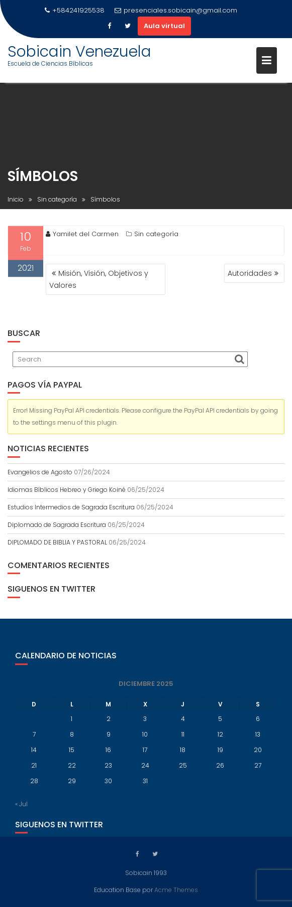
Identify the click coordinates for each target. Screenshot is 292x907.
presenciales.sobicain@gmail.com (176, 10)
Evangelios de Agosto (40, 472)
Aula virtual (164, 26)
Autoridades (250, 273)
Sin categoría (156, 235)
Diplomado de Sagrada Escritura (57, 524)
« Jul (21, 809)
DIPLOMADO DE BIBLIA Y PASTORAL (57, 542)
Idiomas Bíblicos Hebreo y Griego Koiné (67, 489)
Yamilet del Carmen (82, 235)
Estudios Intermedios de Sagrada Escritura (71, 507)
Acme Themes (176, 889)
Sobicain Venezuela (79, 51)
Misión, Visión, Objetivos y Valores (98, 279)
